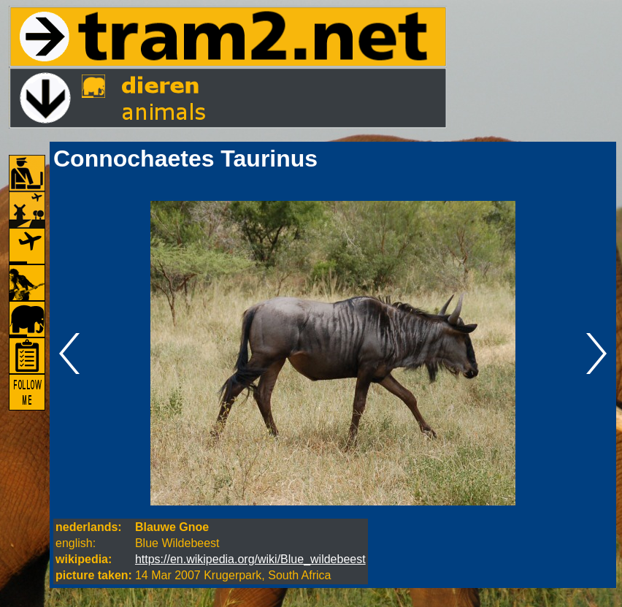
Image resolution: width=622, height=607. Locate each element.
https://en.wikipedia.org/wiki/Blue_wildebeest (250, 559)
